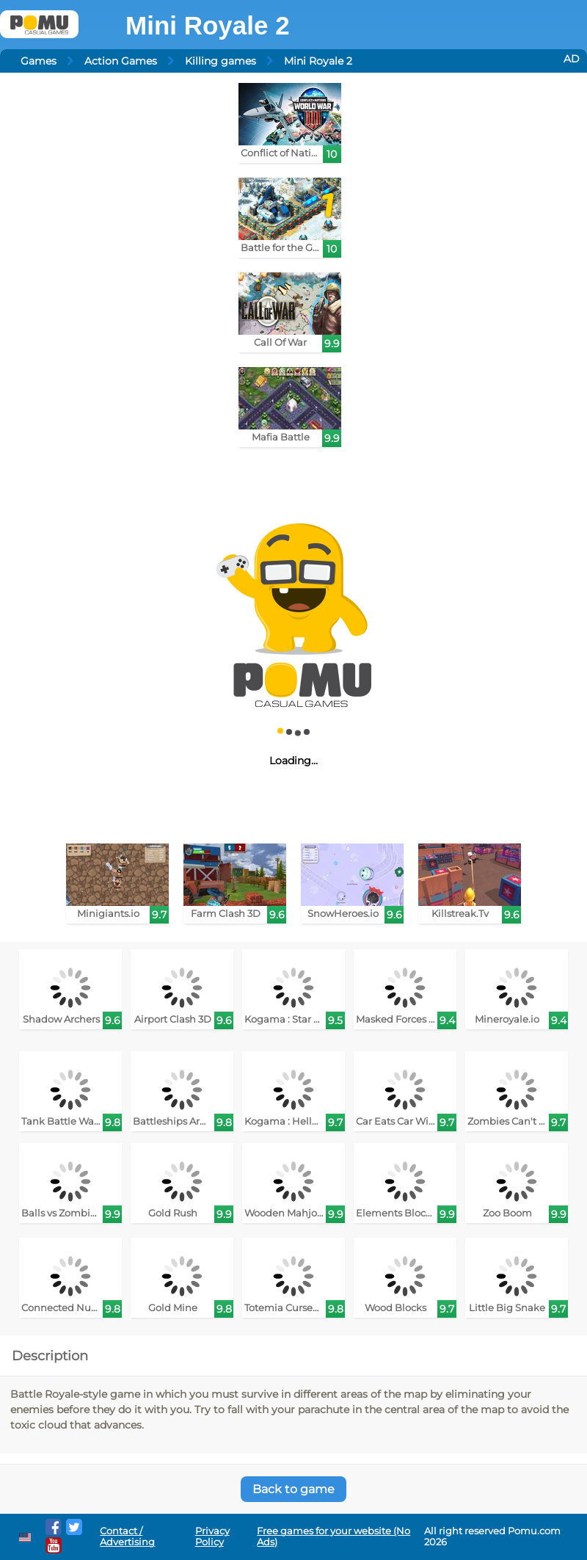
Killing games (220, 61)
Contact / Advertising (127, 1536)
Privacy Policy (212, 1536)
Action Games (120, 61)
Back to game (293, 1489)
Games (38, 61)
